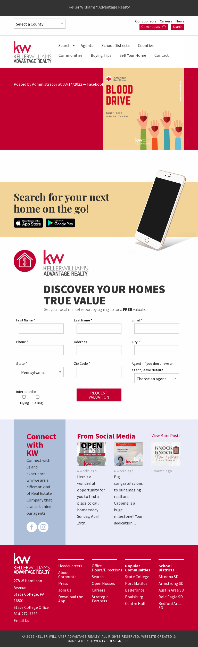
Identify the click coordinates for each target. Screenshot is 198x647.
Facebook (95, 84)
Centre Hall (135, 603)
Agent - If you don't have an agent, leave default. (153, 366)
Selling (37, 400)
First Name (25, 320)
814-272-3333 (25, 613)
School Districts (116, 45)
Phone (22, 341)
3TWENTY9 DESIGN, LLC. (110, 641)
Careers (166, 21)
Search (177, 27)
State (21, 363)
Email (137, 320)
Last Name (83, 320)
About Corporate (67, 574)
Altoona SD (168, 576)
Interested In (26, 391)
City (136, 341)
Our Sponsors (146, 21)
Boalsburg (134, 596)
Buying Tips (101, 55)
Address (80, 341)
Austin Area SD (171, 590)
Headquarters (70, 565)
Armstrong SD (171, 583)
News (180, 21)
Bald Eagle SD (171, 596)
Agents (87, 45)
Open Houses (153, 27)
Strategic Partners (100, 598)
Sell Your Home (133, 55)
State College (137, 576)
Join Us (64, 590)
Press (63, 583)
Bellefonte (134, 590)
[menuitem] (65, 45)
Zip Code (82, 363)
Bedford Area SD (170, 605)
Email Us (21, 620)
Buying (24, 400)
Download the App (70, 598)
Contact (161, 55)
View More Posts (166, 435)
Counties (146, 45)
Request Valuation (99, 395)
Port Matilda (136, 583)
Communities (70, 55)
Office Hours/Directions (107, 567)
